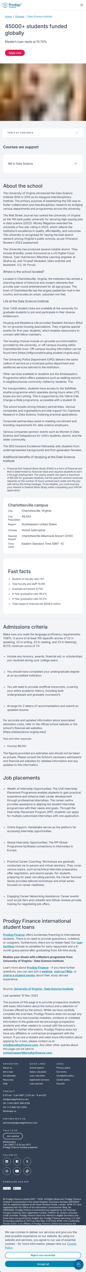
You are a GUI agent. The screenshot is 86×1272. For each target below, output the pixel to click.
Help (5, 1083)
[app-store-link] (17, 1188)
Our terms (61, 1071)
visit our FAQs (63, 971)
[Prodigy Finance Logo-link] (12, 5)
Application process (39, 1079)
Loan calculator (37, 1075)
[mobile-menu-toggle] (81, 5)
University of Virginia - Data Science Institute (43, 988)
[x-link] (27, 1162)
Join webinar (13, 1136)
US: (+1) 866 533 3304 (15, 1107)
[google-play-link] (7, 1188)
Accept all (43, 1264)
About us (7, 1067)
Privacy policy (63, 1067)
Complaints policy (65, 1075)
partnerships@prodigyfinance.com (20, 1122)
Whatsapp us (9, 1111)
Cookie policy (63, 1079)
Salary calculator (38, 1071)
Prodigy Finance (14, 934)
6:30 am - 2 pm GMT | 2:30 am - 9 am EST (24, 1095)
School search (37, 1067)
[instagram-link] (7, 1171)
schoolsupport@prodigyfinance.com (27, 1052)
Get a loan (8, 1071)
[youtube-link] (17, 1171)
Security (60, 1083)
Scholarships (9, 1075)
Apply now (15, 52)
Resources (8, 1079)
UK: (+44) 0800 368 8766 (16, 1103)
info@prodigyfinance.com (20, 1045)
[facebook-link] (17, 1162)
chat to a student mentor (19, 975)
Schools (19, 16)
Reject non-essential (43, 1255)
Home (8, 16)
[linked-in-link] (7, 1162)
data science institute (40, 16)
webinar (47, 971)
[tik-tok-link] (27, 1171)
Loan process (36, 1083)
